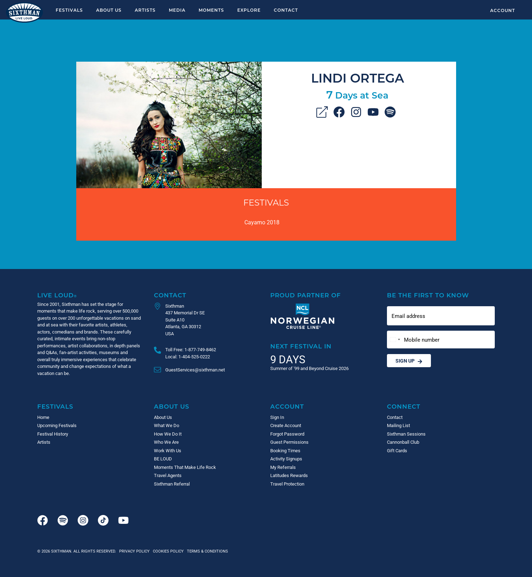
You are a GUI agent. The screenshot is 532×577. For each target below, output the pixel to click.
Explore (249, 10)
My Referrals (283, 467)
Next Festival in (301, 346)
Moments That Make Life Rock (185, 467)
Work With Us (167, 450)
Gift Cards (397, 450)
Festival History (52, 434)
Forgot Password (287, 434)
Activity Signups (286, 458)
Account (502, 10)
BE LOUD (163, 458)
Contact (286, 10)
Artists (145, 10)
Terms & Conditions (206, 551)
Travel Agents (168, 475)
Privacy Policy (134, 551)
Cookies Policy (167, 551)
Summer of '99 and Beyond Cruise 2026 (309, 368)
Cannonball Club (403, 442)
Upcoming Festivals (57, 425)
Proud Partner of (305, 295)
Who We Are (166, 442)
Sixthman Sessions (406, 434)
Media (177, 10)
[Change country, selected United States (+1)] (394, 339)
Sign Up (408, 360)
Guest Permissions (289, 442)
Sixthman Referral (172, 484)
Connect (403, 406)
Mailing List (398, 425)
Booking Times (285, 450)
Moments (211, 10)
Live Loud (57, 295)
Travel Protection (287, 484)
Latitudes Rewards (289, 475)
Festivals (69, 10)
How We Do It (168, 434)
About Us (109, 10)
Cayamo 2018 (261, 222)
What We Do (166, 425)
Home (43, 417)
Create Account (285, 425)
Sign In (277, 417)
